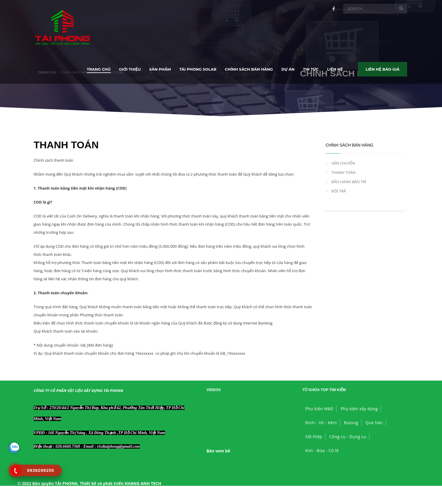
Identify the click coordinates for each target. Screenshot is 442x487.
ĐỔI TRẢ (339, 191)
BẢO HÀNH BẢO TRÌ (349, 181)
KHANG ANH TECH (143, 483)
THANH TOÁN (344, 172)
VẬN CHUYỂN (343, 163)
